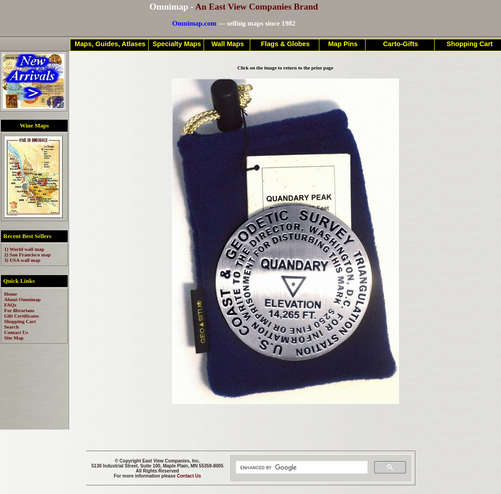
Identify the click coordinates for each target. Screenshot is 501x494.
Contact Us (189, 475)
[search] (300, 467)
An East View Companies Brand (256, 6)
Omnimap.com (194, 23)
